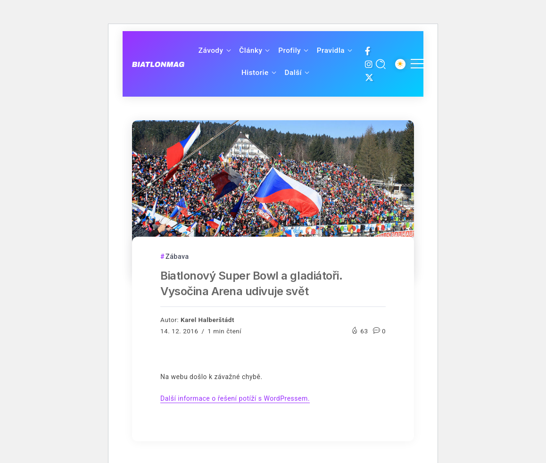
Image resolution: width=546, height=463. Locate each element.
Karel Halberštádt (207, 319)
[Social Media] (368, 51)
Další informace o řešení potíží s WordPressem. (235, 398)
